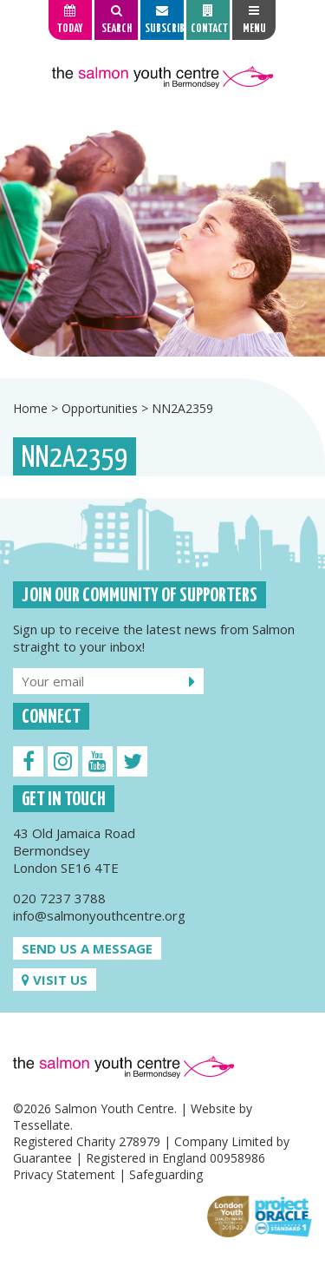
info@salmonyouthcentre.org (99, 915)
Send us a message (87, 948)
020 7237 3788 (59, 898)
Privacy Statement (64, 1174)
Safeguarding (166, 1174)
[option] (162, 237)
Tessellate (41, 1125)
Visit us (55, 979)
